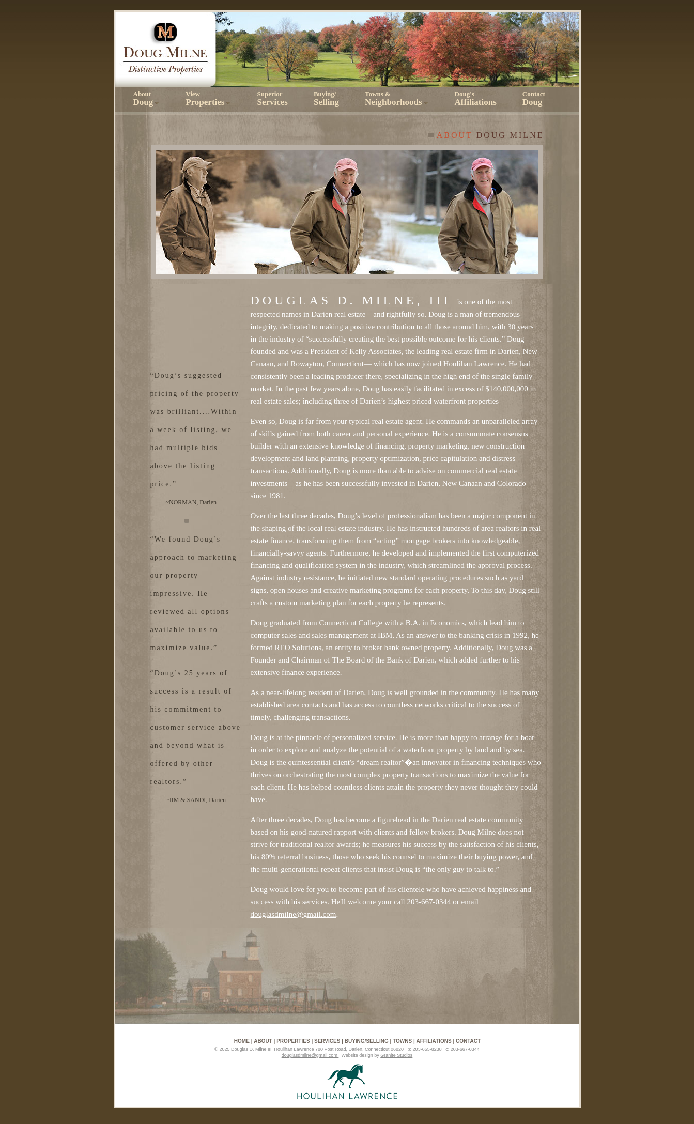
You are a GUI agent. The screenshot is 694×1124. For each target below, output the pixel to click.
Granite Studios (396, 1055)
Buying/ (326, 98)
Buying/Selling (367, 1041)
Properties (293, 1041)
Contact (533, 98)
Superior (272, 98)
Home (242, 1041)
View (208, 98)
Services (327, 1041)
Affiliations (434, 1041)
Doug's (476, 98)
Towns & (397, 98)
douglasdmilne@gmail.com (293, 914)
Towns (402, 1041)
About (146, 98)
